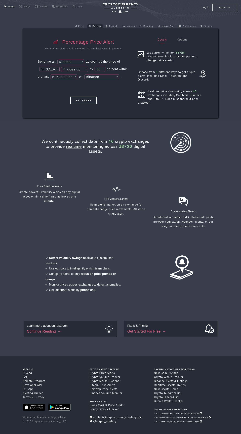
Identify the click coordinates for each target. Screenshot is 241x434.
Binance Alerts (163, 381)
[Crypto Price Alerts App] (120, 8)
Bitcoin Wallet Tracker (168, 401)
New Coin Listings (166, 373)
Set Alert (84, 100)
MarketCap (165, 26)
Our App (28, 389)
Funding (146, 26)
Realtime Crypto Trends (170, 385)
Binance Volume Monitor (106, 393)
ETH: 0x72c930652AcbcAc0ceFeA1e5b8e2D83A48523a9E (182, 417)
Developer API (32, 385)
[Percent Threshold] (100, 69)
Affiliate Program (34, 381)
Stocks (206, 26)
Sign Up (225, 7)
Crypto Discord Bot (166, 397)
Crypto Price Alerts (102, 373)
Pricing (27, 373)
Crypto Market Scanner (105, 381)
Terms (27, 397)
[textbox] (71, 61)
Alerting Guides (33, 393)
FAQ (25, 377)
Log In (205, 7)
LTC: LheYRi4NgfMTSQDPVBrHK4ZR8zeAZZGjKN (178, 421)
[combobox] (70, 61)
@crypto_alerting (103, 421)
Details (162, 39)
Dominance (187, 26)
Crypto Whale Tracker (168, 377)
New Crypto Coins (166, 389)
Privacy (39, 397)
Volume (129, 26)
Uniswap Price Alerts (103, 389)
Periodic (112, 26)
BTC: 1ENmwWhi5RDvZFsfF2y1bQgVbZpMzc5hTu (178, 413)
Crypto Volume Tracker (105, 377)
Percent (95, 26)
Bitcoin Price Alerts (102, 385)
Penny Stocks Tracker (104, 409)
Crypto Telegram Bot (168, 393)
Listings (182, 381)
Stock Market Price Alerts (107, 405)
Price (79, 26)
